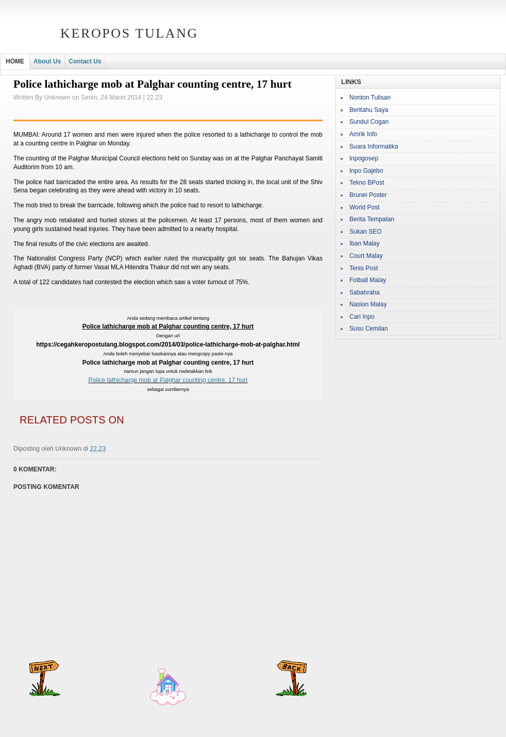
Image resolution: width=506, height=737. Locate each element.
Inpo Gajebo (366, 170)
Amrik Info (363, 134)
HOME (15, 61)
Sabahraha (364, 292)
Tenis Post (363, 268)
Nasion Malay (368, 304)
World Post (364, 207)
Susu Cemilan (368, 328)
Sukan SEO (365, 231)
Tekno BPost (366, 182)
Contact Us (85, 61)
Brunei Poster (368, 195)
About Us (47, 61)
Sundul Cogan (369, 121)
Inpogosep (363, 158)
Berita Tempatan (371, 219)
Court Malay (366, 255)
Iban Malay (364, 243)
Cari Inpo (362, 316)
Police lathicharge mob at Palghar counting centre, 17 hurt (168, 380)
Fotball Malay (367, 280)
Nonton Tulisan (370, 97)
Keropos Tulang (129, 33)
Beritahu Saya (368, 109)
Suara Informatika (373, 146)
